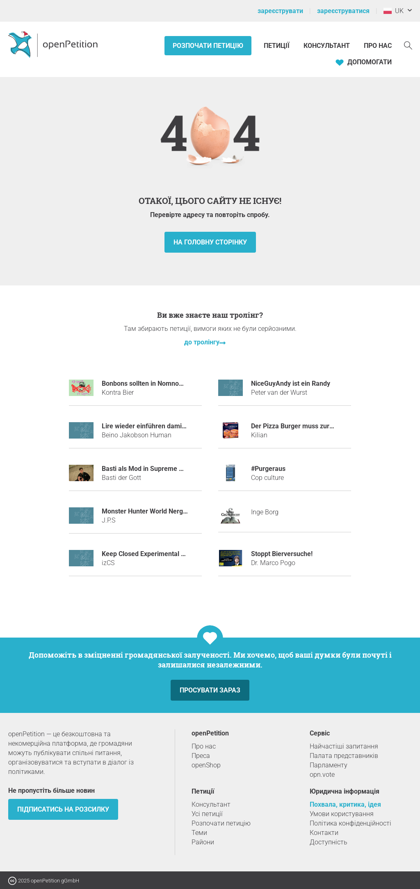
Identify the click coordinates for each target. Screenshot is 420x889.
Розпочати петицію (208, 46)
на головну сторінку (210, 242)
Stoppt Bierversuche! (282, 554)
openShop (206, 765)
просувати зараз (210, 690)
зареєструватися (343, 11)
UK (393, 11)
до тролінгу (201, 342)
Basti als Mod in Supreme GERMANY (156, 469)
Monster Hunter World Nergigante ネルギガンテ (172, 511)
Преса (201, 756)
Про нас (378, 46)
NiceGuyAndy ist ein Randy (290, 383)
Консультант (327, 46)
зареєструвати (280, 11)
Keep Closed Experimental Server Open (160, 554)
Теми (199, 833)
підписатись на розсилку (63, 809)
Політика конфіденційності (350, 823)
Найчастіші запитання (344, 746)
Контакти (324, 833)
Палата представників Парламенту (344, 760)
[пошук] (408, 45)
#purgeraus (268, 469)
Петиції (277, 46)
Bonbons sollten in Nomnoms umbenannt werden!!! (177, 383)
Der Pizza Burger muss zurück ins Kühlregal (315, 426)
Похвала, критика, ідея (345, 804)
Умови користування (342, 814)
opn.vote (322, 774)
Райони (203, 842)
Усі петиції (207, 814)
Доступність (328, 842)
